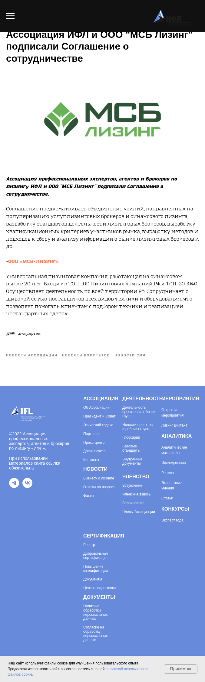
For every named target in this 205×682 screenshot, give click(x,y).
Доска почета (94, 451)
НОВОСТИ (95, 469)
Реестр (89, 545)
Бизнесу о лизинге (98, 478)
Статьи (167, 498)
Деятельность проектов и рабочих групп (138, 412)
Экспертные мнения (171, 485)
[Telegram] (14, 486)
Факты (88, 496)
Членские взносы (136, 494)
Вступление (132, 486)
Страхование (133, 503)
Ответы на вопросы (99, 487)
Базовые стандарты (131, 448)
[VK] (27, 486)
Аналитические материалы (174, 450)
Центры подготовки (99, 588)
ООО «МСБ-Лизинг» (33, 261)
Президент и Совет (99, 416)
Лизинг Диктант (174, 425)
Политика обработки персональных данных (95, 612)
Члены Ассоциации (138, 512)
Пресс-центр (93, 443)
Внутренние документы (132, 461)
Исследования (173, 463)
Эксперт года (172, 520)
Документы (92, 579)
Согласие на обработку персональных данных (95, 633)
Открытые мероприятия (172, 412)
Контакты (91, 460)
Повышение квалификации (95, 569)
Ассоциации (99, 408)
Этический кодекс (98, 425)
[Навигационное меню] (10, 16)
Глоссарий (131, 438)
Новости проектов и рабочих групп (137, 427)
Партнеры (91, 434)
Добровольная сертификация (95, 556)
